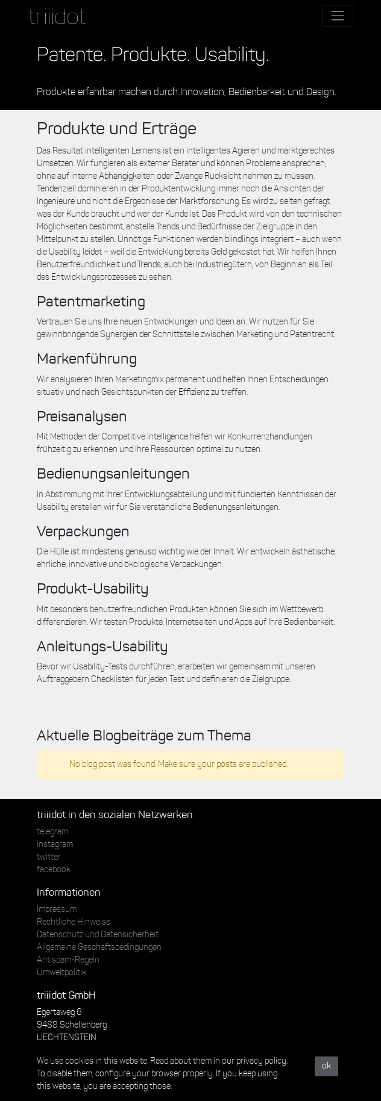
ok (326, 1066)
